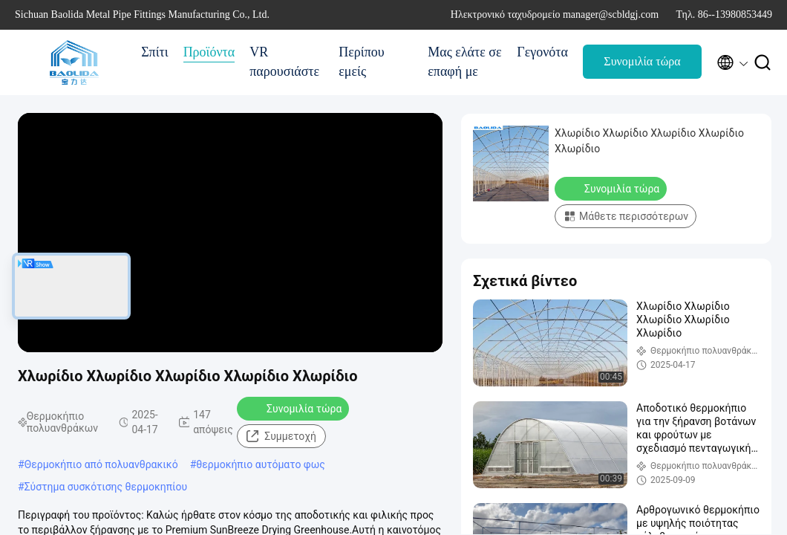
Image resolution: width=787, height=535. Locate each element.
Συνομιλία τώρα (642, 61)
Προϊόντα (209, 52)
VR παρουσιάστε (284, 62)
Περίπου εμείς (361, 62)
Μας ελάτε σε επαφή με (464, 62)
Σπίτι (154, 52)
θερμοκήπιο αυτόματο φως (260, 464)
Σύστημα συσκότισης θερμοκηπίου (106, 487)
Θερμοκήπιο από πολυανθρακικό (101, 464)
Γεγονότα (542, 52)
